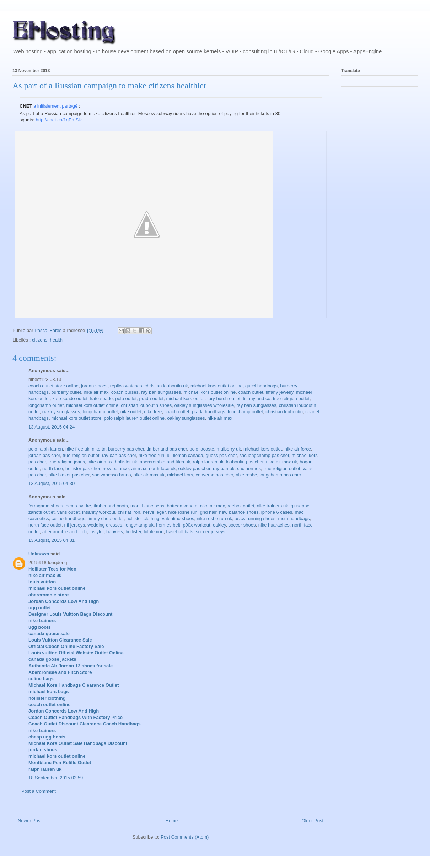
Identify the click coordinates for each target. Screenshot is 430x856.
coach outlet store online (53, 385)
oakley (219, 525)
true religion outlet (291, 398)
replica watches (126, 385)
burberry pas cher (126, 449)
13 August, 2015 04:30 (51, 483)
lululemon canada (185, 455)
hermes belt (168, 525)
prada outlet (151, 398)
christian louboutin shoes (146, 405)
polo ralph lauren (45, 449)
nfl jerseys (74, 525)
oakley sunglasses (61, 411)
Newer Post (30, 820)
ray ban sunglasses (161, 392)
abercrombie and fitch (64, 531)
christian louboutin (284, 411)
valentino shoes (178, 518)
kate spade (101, 398)
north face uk (162, 468)
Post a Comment (38, 791)
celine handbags (68, 518)
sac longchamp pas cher (264, 455)
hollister (133, 531)
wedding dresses (104, 525)
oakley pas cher (194, 468)
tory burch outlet (223, 398)
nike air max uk (281, 461)
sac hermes (249, 468)
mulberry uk (229, 449)
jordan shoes (94, 385)
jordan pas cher (44, 455)
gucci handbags (261, 385)
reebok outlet (240, 505)
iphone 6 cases (276, 512)
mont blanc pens (147, 505)
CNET (26, 106)
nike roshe (246, 475)
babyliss (114, 531)
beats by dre (78, 505)
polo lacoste (201, 449)
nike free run (151, 455)
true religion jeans (66, 461)
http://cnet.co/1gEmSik (59, 119)
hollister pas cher (82, 468)
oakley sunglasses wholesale (204, 405)
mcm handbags (294, 518)
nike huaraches (274, 525)
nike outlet (130, 411)
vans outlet (68, 512)
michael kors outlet (185, 398)
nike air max (96, 392)
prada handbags (208, 411)
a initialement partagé (55, 106)
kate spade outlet (69, 398)
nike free (153, 411)
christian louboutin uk (166, 385)
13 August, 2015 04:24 (51, 427)
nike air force (298, 449)
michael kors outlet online (216, 385)
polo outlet (125, 398)
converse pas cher (214, 475)
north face (52, 468)
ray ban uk (224, 468)
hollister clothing (142, 518)
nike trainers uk (272, 505)
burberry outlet (66, 392)
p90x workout (196, 525)
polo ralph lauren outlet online (134, 418)
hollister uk (126, 461)
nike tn (99, 449)
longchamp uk (139, 525)
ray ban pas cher (119, 455)
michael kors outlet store (76, 418)
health (56, 340)
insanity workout (98, 512)
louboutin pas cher (245, 461)
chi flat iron (129, 512)
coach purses (125, 392)
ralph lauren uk (208, 461)
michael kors (180, 475)
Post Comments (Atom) (185, 837)
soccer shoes (242, 525)
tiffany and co (256, 398)
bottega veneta (182, 505)
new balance (116, 468)
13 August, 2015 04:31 (51, 540)
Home (172, 820)
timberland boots (111, 505)
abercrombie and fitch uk (165, 461)
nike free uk (77, 449)
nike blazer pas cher (69, 475)
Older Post (312, 820)
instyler (96, 531)
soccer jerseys (210, 531)
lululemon (154, 531)
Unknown (38, 553)
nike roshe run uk (214, 518)
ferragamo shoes (45, 505)
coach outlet (250, 392)
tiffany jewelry (280, 392)
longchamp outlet (46, 405)
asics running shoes (255, 518)
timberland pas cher (166, 449)
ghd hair (208, 512)
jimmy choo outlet (106, 518)
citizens (39, 340)
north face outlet (44, 525)
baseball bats (179, 531)
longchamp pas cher (280, 475)
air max (138, 468)
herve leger (154, 512)
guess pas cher (221, 455)
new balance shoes (238, 512)
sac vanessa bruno (111, 475)
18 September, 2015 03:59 (55, 777)
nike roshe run (182, 512)
